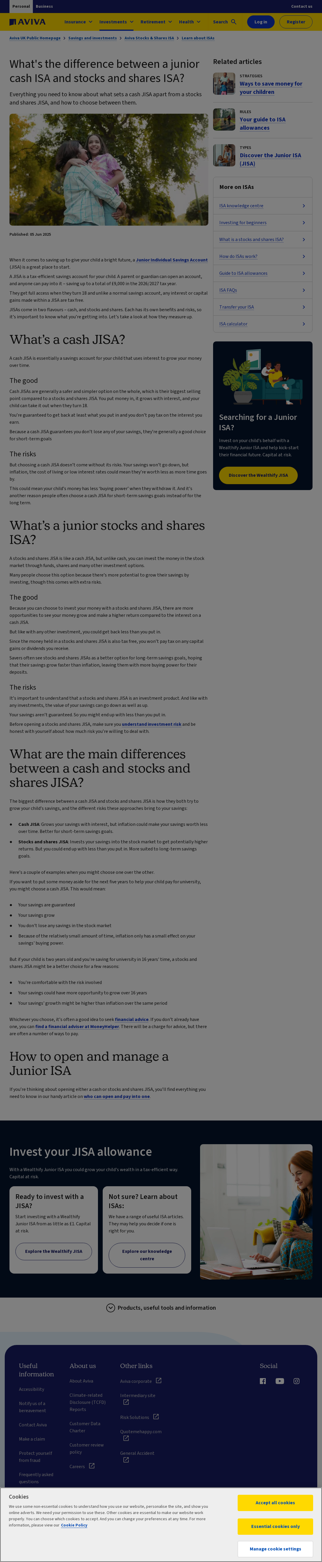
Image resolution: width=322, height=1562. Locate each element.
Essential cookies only (275, 1526)
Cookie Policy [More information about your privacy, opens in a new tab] (74, 1525)
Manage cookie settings (275, 1549)
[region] (161, 1524)
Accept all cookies (275, 1503)
